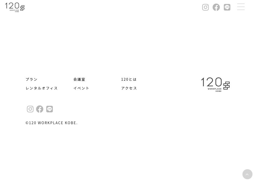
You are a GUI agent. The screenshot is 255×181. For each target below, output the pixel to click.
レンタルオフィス (41, 88)
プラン (31, 79)
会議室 (79, 79)
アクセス (129, 88)
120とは (129, 79)
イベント (81, 88)
